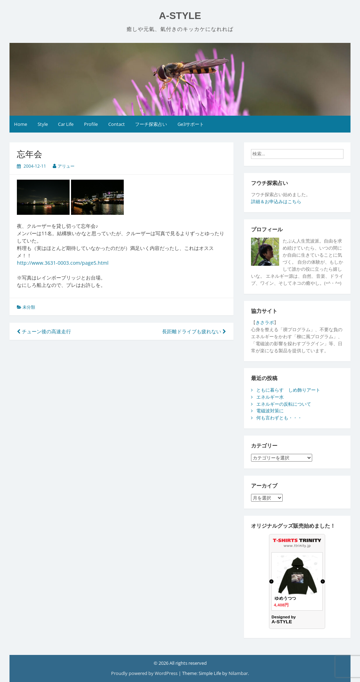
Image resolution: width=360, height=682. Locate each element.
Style (43, 124)
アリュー (66, 166)
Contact (116, 124)
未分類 (28, 307)
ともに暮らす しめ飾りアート (288, 390)
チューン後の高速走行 (44, 331)
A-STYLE (180, 15)
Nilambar (238, 673)
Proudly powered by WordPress (145, 673)
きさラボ (265, 322)
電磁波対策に (270, 410)
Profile (91, 124)
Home (20, 124)
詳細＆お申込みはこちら (276, 201)
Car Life (65, 124)
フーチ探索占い (151, 124)
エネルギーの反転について (283, 404)
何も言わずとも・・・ (279, 417)
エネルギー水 (270, 397)
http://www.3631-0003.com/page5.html (63, 262)
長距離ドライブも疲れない (194, 331)
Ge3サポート (191, 124)
